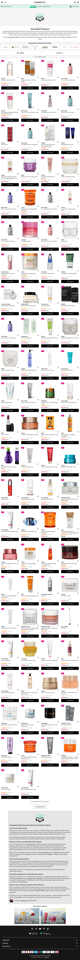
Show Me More (40, 807)
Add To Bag (10, 88)
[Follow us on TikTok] (47, 928)
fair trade (18, 897)
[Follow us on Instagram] (32, 928)
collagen (49, 854)
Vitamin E (56, 852)
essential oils (23, 882)
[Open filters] (20, 53)
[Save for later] (17, 76)
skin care (64, 37)
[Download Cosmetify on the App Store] (33, 933)
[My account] (74, 2)
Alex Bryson (24, 900)
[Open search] (5, 2)
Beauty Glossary (40, 27)
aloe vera (39, 878)
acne (34, 861)
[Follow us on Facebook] (36, 928)
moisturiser (31, 844)
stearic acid (40, 889)
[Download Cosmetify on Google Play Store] (46, 933)
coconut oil (31, 878)
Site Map (46, 957)
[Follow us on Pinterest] (43, 928)
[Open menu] (2, 2)
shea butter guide (13, 37)
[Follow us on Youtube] (40, 928)
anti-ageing (44, 852)
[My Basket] (77, 2)
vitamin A (28, 854)
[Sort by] (60, 53)
